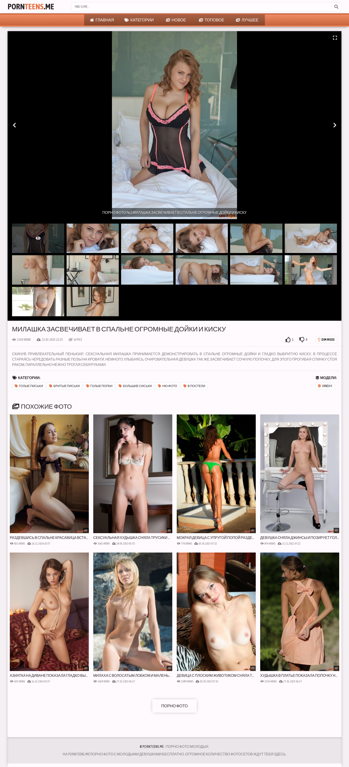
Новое (176, 20)
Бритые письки (64, 386)
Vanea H (325, 386)
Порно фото (174, 706)
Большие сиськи (135, 386)
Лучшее (247, 20)
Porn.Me (31, 6)
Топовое (211, 20)
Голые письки (29, 386)
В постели (194, 386)
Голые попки (99, 386)
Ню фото (167, 386)
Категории (139, 20)
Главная (102, 20)
